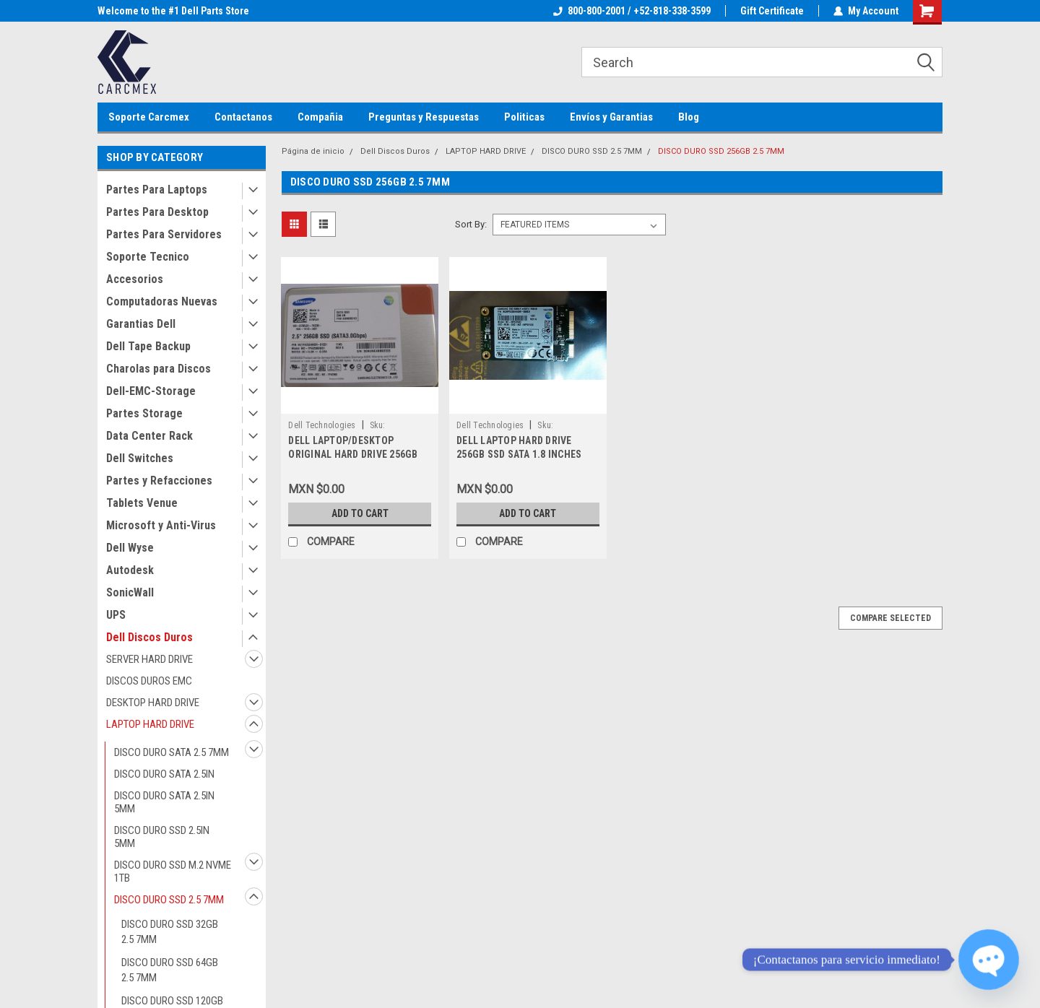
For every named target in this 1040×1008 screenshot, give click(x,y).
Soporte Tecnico (147, 257)
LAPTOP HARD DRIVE (150, 724)
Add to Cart (360, 513)
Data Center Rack (149, 436)
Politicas (524, 116)
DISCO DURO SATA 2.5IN (164, 774)
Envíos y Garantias (611, 116)
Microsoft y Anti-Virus (161, 525)
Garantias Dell (141, 324)
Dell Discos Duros (149, 637)
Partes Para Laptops (156, 189)
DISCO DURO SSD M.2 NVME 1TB (172, 872)
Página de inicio (313, 151)
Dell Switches (139, 458)
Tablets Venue (142, 503)
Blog (688, 116)
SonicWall (130, 592)
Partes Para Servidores (164, 234)
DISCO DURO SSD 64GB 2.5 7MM (169, 970)
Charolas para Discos (158, 368)
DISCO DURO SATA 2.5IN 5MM (164, 802)
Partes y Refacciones (159, 480)
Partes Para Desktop (157, 212)
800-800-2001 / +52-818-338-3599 (632, 11)
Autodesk (130, 570)
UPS (116, 615)
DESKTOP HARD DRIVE (152, 702)
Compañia (320, 116)
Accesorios (134, 279)
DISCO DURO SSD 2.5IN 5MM (161, 837)
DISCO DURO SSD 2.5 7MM (169, 899)
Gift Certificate (772, 11)
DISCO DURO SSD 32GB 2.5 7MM (169, 932)
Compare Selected (890, 618)
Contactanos (243, 116)
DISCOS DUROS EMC (149, 680)
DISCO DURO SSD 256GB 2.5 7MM (721, 151)
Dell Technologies (321, 425)
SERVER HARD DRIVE (149, 659)
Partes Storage (144, 413)
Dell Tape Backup (148, 346)
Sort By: (471, 224)
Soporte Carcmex (148, 116)
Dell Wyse (130, 548)
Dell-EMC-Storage (151, 391)
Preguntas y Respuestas (423, 116)
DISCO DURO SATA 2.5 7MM (171, 752)
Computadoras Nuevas (161, 301)
